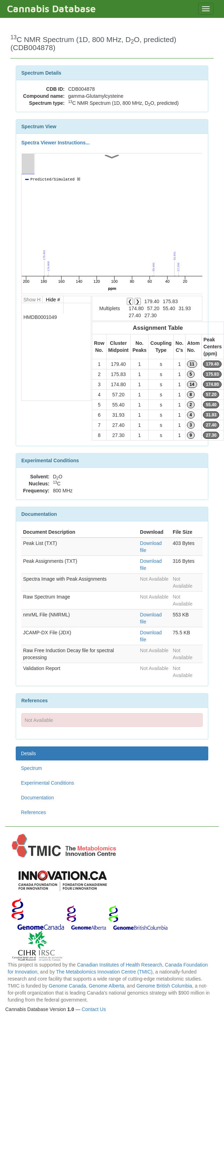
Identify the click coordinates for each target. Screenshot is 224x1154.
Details (28, 753)
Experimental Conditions (47, 783)
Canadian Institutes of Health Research (119, 965)
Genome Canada (67, 986)
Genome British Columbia (164, 986)
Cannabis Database (51, 8)
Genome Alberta (106, 986)
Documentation (37, 797)
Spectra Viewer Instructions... (55, 142)
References (33, 812)
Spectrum (31, 768)
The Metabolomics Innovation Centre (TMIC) (104, 972)
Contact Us (94, 1009)
